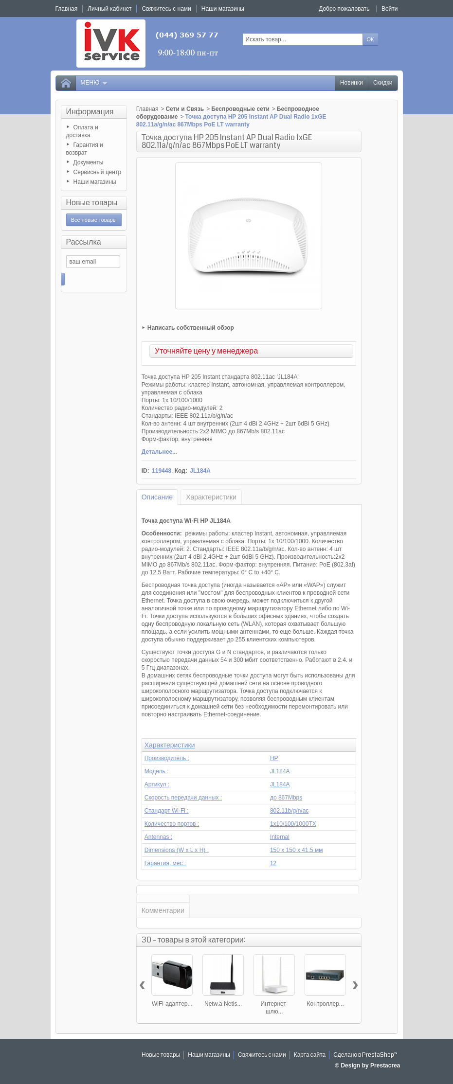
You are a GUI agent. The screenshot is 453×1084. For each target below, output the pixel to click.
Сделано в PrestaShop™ (365, 1055)
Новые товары (92, 202)
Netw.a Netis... (223, 1003)
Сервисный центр (97, 172)
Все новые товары (94, 220)
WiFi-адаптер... (172, 1003)
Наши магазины (94, 181)
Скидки (383, 83)
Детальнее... (159, 451)
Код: (181, 470)
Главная (147, 109)
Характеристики (211, 497)
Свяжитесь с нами (262, 1055)
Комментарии (163, 910)
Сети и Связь (184, 109)
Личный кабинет (109, 8)
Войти (389, 8)
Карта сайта (310, 1055)
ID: (145, 470)
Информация (90, 111)
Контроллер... (325, 1003)
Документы (88, 162)
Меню (94, 83)
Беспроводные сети (240, 109)
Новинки (351, 83)
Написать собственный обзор (190, 327)
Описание (157, 497)
